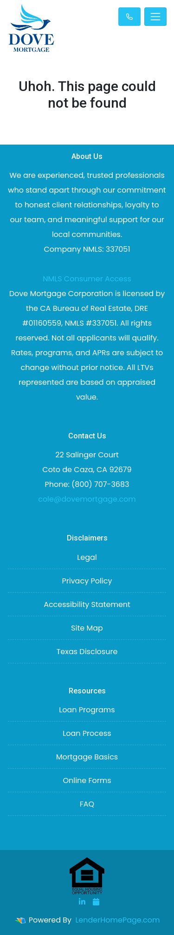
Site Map (87, 628)
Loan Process (87, 733)
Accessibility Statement (87, 604)
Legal (87, 557)
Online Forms (87, 780)
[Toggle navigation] (155, 16)
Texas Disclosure (87, 651)
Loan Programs (87, 709)
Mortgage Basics (87, 757)
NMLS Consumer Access (87, 278)
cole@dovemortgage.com (87, 499)
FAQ (87, 804)
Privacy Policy (87, 581)
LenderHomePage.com (117, 920)
